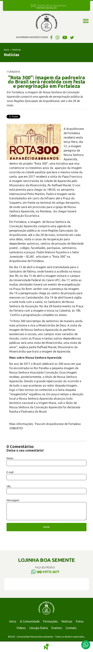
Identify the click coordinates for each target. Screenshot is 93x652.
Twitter (72, 37)
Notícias (16, 50)
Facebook (51, 37)
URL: (9, 486)
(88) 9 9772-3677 (48, 572)
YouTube (65, 37)
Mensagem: (13, 500)
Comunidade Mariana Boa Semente (46, 23)
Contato (71, 628)
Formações (50, 621)
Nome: (10, 458)
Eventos (56, 628)
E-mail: (10, 472)
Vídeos (21, 628)
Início (6, 50)
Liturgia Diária (38, 628)
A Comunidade (30, 621)
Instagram (57, 37)
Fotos (80, 621)
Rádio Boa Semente (52, 5)
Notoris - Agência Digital (46, 646)
